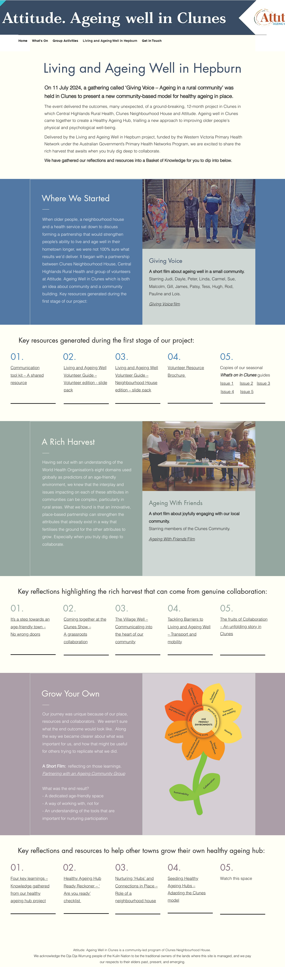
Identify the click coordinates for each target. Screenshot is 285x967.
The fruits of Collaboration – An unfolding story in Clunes (244, 626)
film (164, 304)
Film (172, 539)
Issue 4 (227, 391)
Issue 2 (246, 383)
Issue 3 (263, 383)
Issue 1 (226, 383)
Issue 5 (246, 391)
